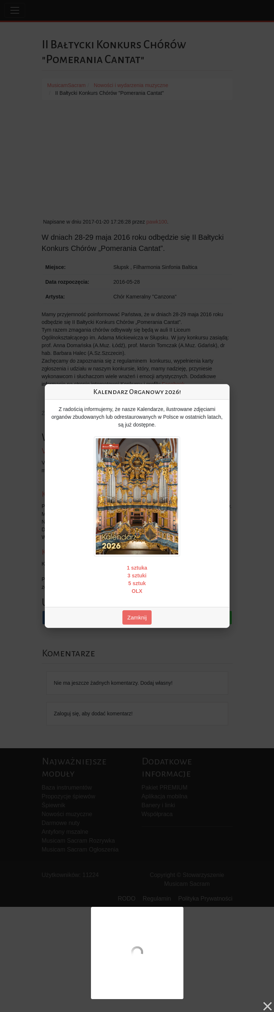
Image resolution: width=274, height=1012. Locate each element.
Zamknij (137, 617)
